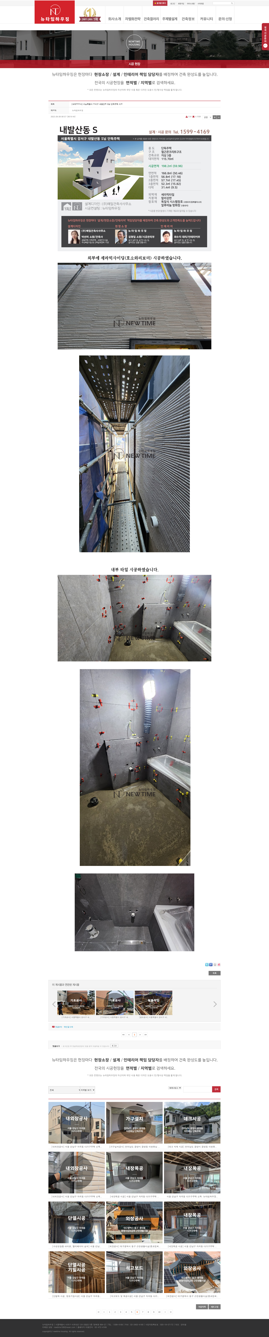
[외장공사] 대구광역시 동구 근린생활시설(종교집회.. (134, 1246)
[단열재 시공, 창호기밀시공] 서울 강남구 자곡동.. (76, 1296)
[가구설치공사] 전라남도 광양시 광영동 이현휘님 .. (134, 1146)
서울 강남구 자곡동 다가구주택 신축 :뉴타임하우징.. (192, 1196)
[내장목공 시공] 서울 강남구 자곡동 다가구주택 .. (134, 1196)
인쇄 (189, 116)
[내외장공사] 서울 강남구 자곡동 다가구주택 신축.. (76, 1146)
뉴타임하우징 (77, 110)
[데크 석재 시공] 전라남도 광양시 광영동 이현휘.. (192, 1146)
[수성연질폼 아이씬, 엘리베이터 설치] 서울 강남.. (76, 1246)
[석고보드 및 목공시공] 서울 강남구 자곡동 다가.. (134, 1296)
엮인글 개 (68, 1027)
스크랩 (196, 116)
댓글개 (58, 1027)
